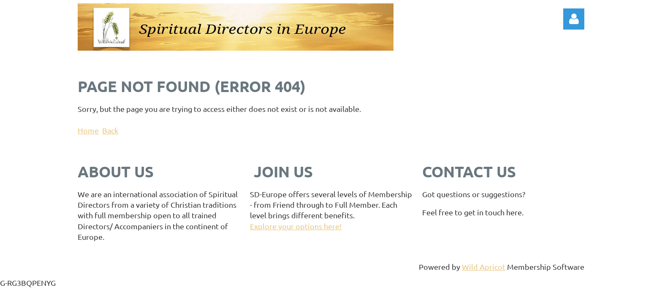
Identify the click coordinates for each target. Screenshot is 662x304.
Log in (573, 19)
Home (88, 130)
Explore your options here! (296, 226)
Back (110, 130)
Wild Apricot (483, 266)
